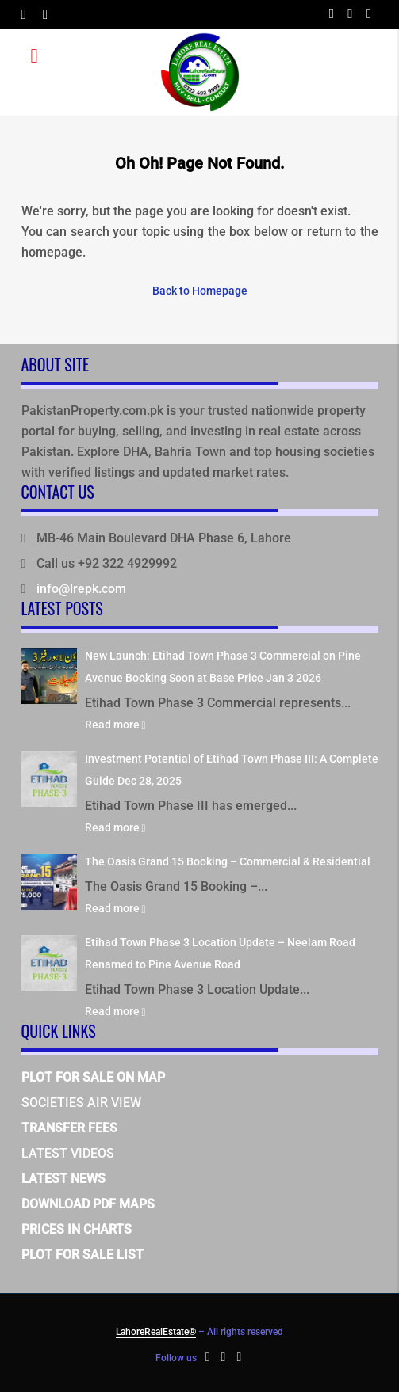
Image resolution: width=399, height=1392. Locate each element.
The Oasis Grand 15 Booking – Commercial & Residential (227, 861)
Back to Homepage (199, 290)
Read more (115, 724)
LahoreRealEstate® (156, 1331)
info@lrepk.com (81, 588)
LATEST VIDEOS (67, 1153)
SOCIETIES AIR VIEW (81, 1102)
